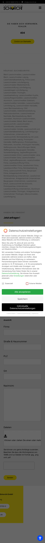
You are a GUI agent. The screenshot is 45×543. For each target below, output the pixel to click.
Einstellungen (19, 276)
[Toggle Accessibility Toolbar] (40, 538)
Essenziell (7, 283)
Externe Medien (34, 283)
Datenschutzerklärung (10, 273)
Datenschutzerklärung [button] (24, 313)
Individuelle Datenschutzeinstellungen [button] (22, 307)
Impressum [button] (35, 313)
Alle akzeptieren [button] (22, 292)
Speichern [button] (22, 299)
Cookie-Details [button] (11, 313)
